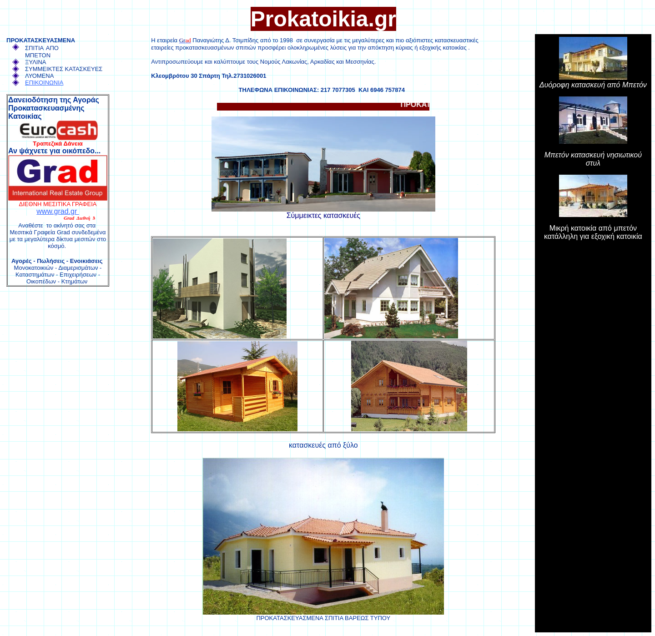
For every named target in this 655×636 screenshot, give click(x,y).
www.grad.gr (57, 211)
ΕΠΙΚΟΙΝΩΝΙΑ (44, 82)
